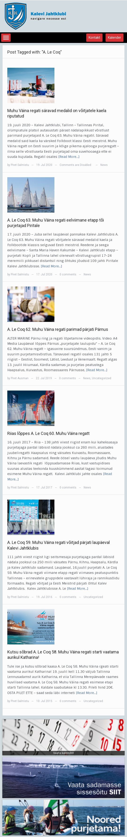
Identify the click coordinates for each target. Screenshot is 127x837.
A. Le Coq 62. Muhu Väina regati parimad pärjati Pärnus (57, 329)
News (104, 165)
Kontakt (94, 37)
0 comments (68, 274)
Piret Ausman (20, 378)
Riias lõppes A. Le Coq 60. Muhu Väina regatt (48, 433)
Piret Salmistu (20, 165)
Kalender (114, 37)
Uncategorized (101, 378)
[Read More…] (68, 157)
